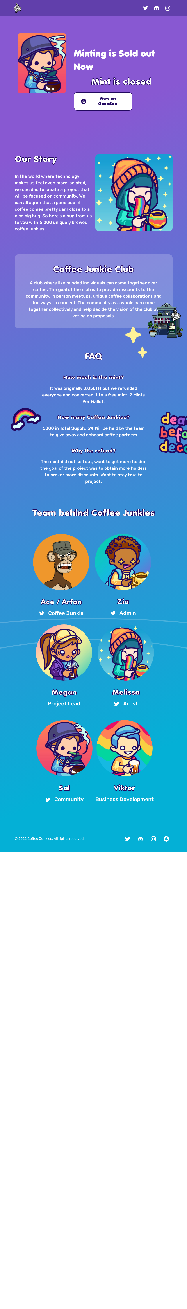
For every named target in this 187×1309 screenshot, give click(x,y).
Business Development (124, 799)
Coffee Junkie (61, 613)
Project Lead (64, 704)
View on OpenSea (99, 101)
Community (64, 799)
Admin (123, 613)
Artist (126, 704)
